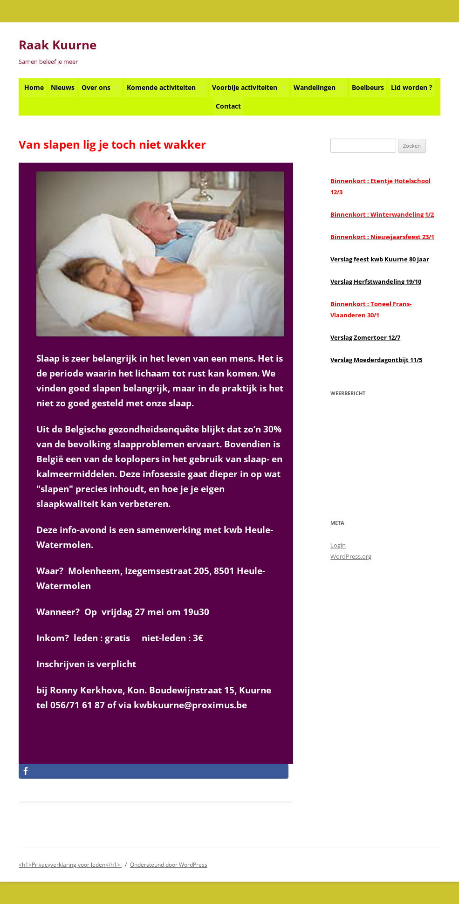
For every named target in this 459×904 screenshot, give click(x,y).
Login (338, 545)
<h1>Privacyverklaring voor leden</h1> (70, 865)
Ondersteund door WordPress (168, 865)
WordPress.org (350, 556)
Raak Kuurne (57, 44)
